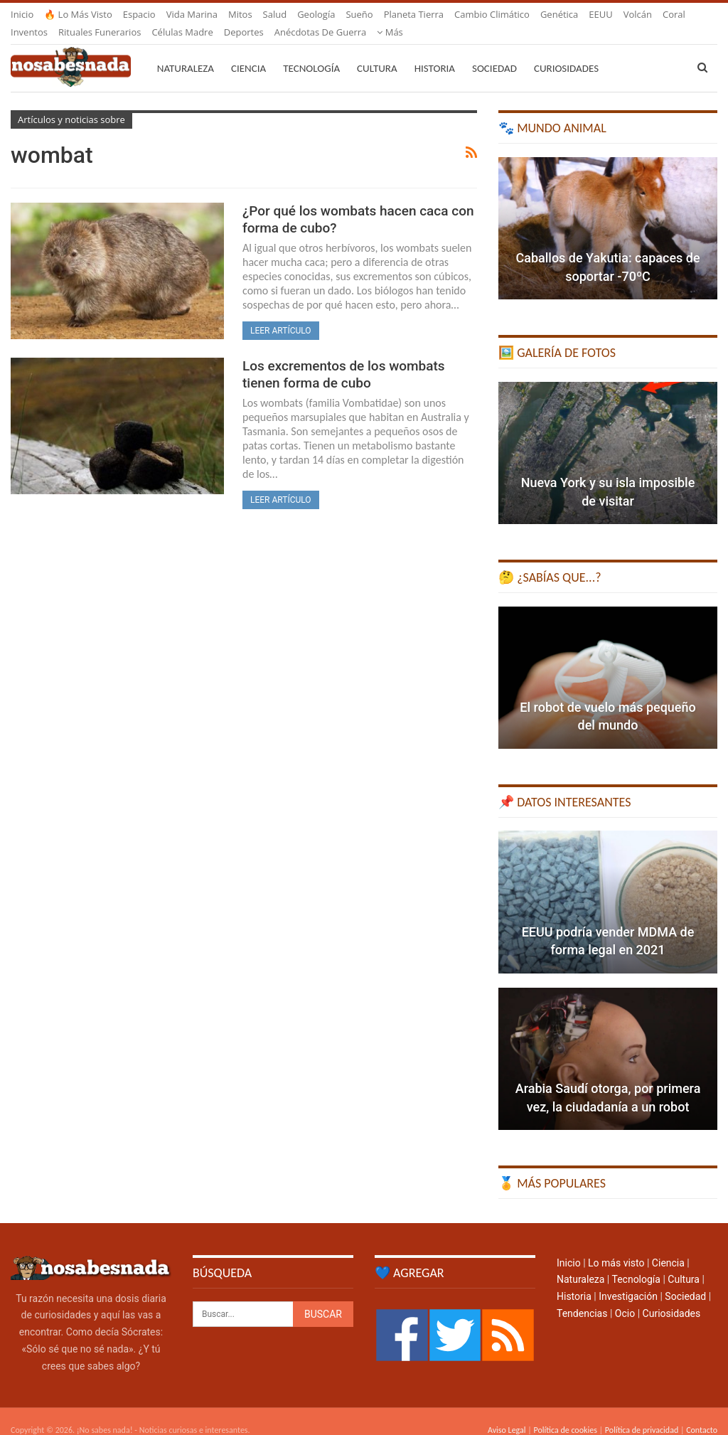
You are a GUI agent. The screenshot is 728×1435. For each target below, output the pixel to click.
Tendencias (582, 1296)
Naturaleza (185, 51)
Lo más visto (616, 1246)
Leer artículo (280, 314)
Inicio (22, 14)
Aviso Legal (507, 1413)
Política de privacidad (641, 1413)
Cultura (377, 51)
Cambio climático (492, 14)
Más (602, 14)
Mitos (240, 14)
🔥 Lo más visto (78, 14)
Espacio (139, 14)
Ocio (625, 1296)
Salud (275, 14)
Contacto (701, 1413)
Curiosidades (566, 51)
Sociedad (494, 51)
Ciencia (248, 51)
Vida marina (192, 14)
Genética (559, 14)
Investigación (628, 1279)
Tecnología (311, 51)
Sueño (359, 14)
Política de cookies (564, 1413)
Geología (316, 14)
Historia (434, 51)
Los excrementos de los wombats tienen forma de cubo (343, 357)
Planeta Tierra (414, 14)
